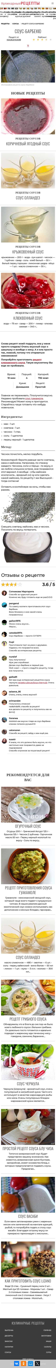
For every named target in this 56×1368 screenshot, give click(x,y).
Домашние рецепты (20, 13)
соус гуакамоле (34, 398)
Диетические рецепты (9, 13)
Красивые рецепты (28, 13)
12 (28, 45)
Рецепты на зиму (1, 14)
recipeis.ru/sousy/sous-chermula (32, 683)
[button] (52, 3)
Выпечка (9, 1330)
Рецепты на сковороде (46, 14)
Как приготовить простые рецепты (20, 4)
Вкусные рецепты (31, 13)
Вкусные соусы (12, 13)
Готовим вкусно (28, 1323)
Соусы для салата (35, 14)
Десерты (9, 1336)
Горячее (47, 1330)
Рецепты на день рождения (54, 15)
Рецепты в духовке (24, 14)
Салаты (47, 1347)
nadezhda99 (14, 40)
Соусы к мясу (5, 14)
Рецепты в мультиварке (43, 14)
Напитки (9, 1347)
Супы (48, 1352)
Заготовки (46, 1336)
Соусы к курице (16, 14)
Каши (48, 1341)
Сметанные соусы (50, 13)
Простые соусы (39, 13)
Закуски (8, 1341)
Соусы (8, 1352)
